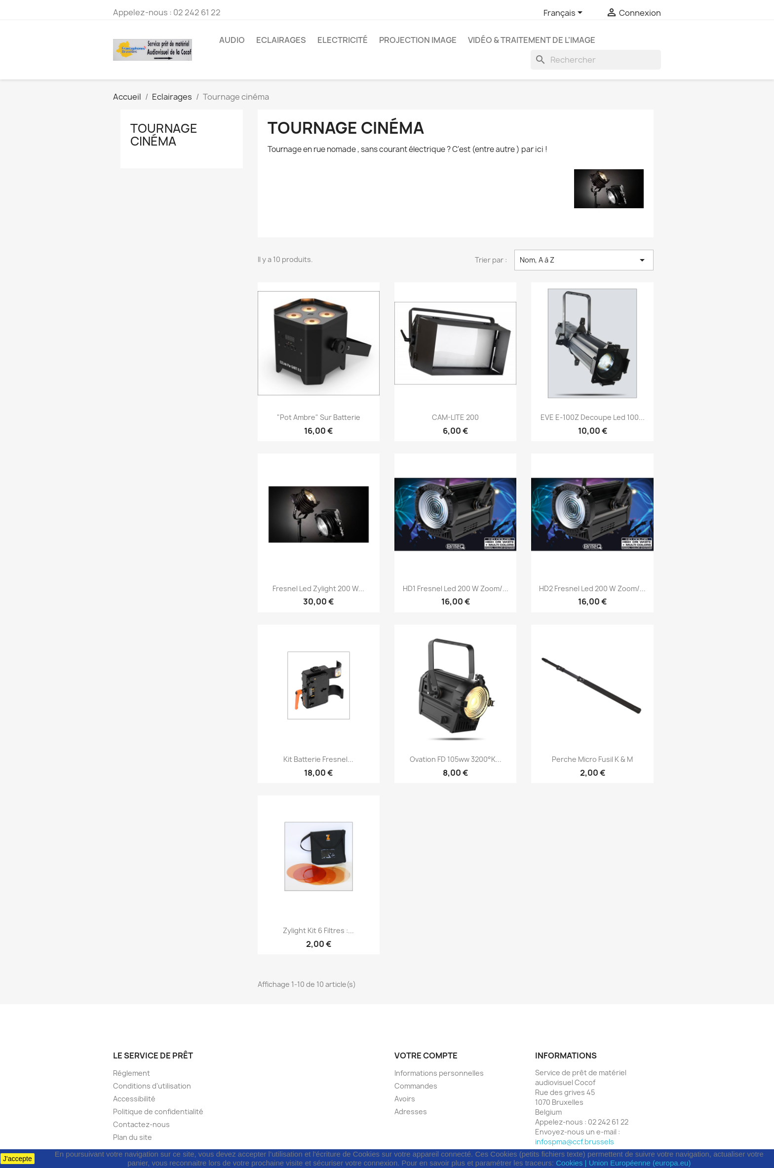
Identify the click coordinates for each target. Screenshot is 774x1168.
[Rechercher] (596, 60)
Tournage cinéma (163, 135)
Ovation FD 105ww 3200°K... (456, 759)
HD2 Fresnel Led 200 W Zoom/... (592, 588)
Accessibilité (134, 1098)
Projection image (418, 40)
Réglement (131, 1073)
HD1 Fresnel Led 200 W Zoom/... (455, 588)
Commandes (415, 1086)
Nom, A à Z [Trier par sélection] (584, 260)
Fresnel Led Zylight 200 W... (318, 588)
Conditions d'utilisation (152, 1086)
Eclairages (281, 40)
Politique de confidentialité (158, 1111)
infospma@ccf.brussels (574, 1141)
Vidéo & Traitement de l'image (531, 40)
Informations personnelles (439, 1073)
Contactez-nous (141, 1124)
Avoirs (404, 1098)
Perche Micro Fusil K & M (592, 759)
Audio (232, 40)
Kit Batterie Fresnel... (318, 759)
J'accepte (17, 1159)
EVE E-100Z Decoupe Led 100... (593, 417)
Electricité (342, 40)
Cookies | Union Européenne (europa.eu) (623, 1163)
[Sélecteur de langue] (564, 13)
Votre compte (426, 1055)
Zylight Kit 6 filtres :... (318, 930)
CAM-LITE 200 (455, 417)
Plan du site (132, 1137)
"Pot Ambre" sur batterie (318, 417)
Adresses (410, 1111)
